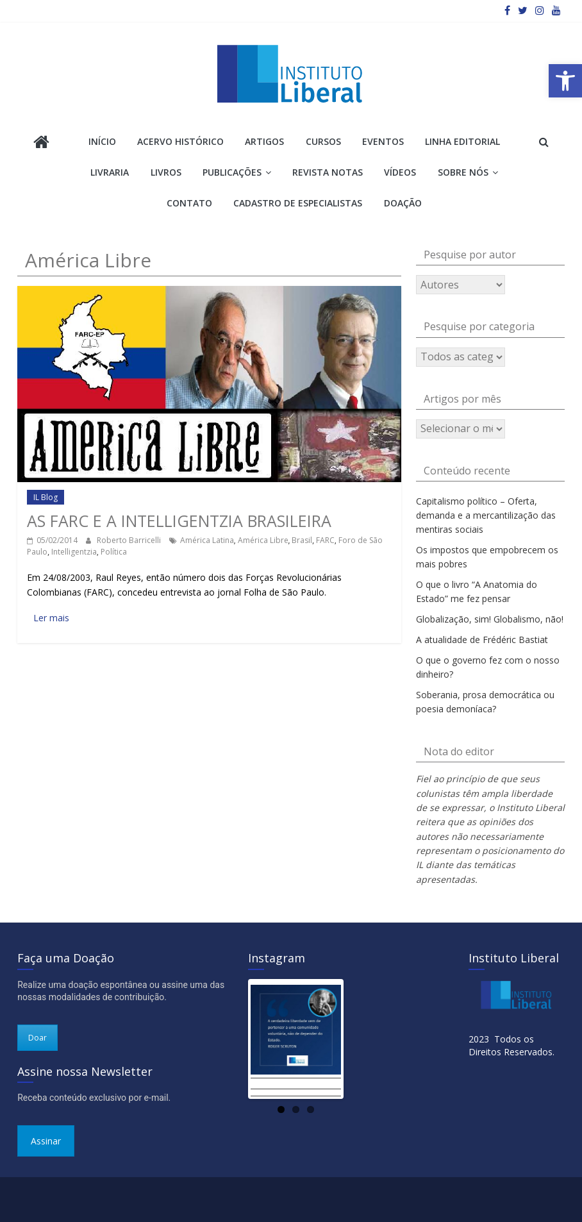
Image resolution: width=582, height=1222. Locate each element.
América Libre (263, 540)
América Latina (207, 540)
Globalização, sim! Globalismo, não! (489, 619)
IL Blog (45, 497)
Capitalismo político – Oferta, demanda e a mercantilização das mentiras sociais (486, 515)
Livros (166, 172)
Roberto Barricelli (130, 540)
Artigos (264, 141)
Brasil (302, 540)
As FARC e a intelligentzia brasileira (179, 520)
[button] (565, 80)
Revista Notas (327, 172)
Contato (189, 203)
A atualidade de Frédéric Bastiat (482, 639)
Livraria (109, 172)
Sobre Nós (463, 172)
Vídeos (400, 172)
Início (102, 141)
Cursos (323, 141)
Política (114, 551)
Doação (403, 203)
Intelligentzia (74, 551)
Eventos (383, 141)
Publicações (232, 172)
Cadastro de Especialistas (297, 203)
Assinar (46, 1141)
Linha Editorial (462, 141)
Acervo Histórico (180, 141)
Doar (37, 1037)
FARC (325, 540)
